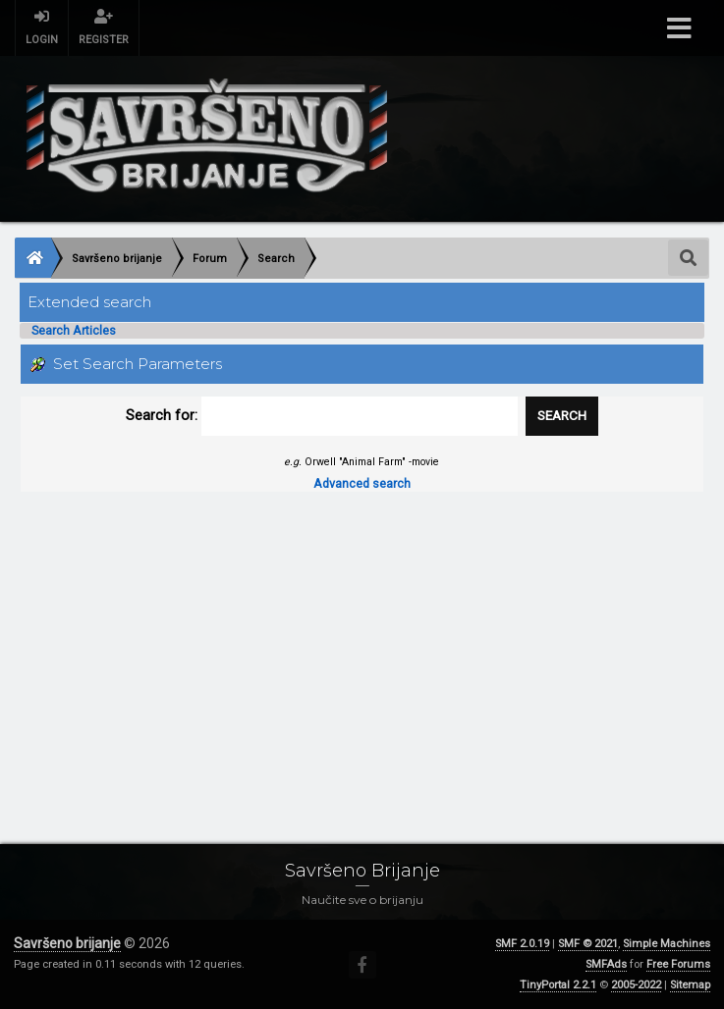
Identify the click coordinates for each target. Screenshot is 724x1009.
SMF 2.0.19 (522, 943)
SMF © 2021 (588, 943)
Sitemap (690, 985)
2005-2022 (636, 985)
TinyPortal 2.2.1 (558, 985)
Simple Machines (666, 943)
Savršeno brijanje (67, 943)
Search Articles (73, 330)
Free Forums (678, 964)
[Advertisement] (362, 650)
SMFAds (606, 964)
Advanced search (362, 483)
